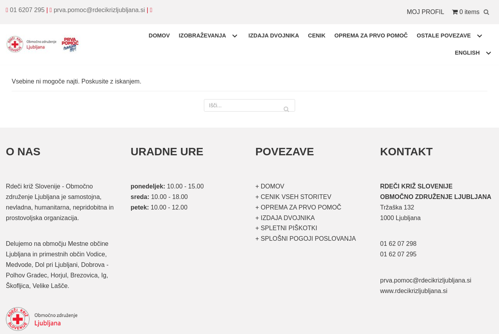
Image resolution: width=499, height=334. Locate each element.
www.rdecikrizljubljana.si (414, 291)
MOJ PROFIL (425, 12)
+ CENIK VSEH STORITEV (293, 197)
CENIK (317, 35)
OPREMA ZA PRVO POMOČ (371, 35)
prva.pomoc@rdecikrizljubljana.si (99, 10)
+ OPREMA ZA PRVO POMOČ (298, 207)
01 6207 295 (27, 10)
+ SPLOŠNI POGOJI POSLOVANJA (305, 238)
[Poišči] (486, 12)
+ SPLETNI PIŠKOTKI (286, 228)
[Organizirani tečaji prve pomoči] (45, 44)
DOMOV (159, 35)
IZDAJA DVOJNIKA (273, 35)
